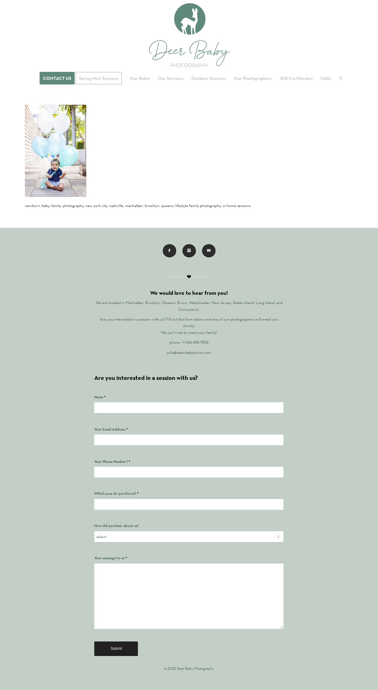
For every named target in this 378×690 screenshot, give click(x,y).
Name (100, 397)
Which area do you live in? (116, 493)
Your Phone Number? (112, 461)
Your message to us (110, 558)
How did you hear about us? (116, 525)
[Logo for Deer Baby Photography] (189, 35)
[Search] (339, 78)
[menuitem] (57, 78)
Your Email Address (111, 429)
